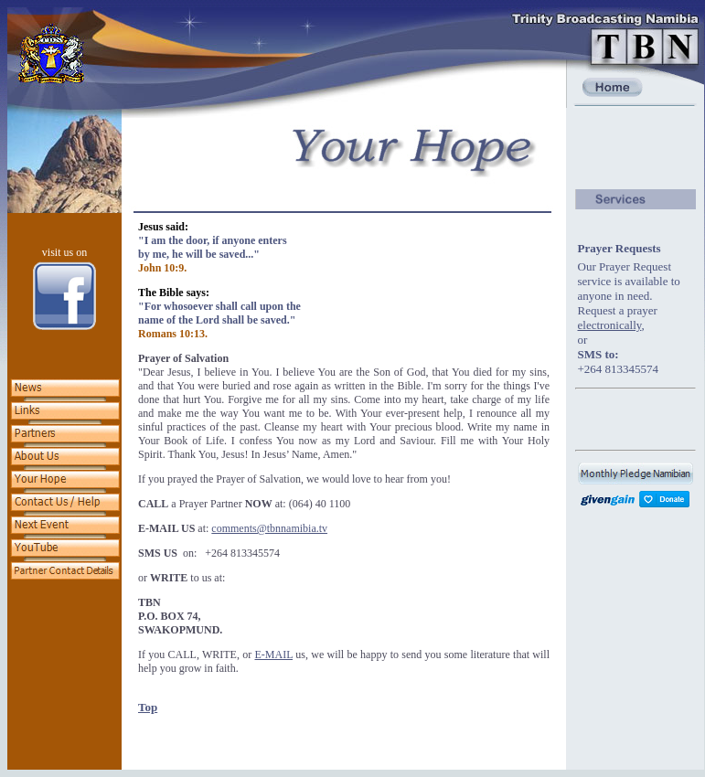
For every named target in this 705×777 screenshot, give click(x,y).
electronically (610, 325)
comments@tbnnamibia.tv (269, 528)
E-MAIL (273, 654)
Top (147, 707)
